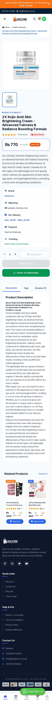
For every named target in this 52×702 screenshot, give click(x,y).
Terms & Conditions (12, 620)
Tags (26, 288)
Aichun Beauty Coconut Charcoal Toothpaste (14, 505)
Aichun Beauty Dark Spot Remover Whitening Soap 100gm (37, 505)
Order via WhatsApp (26, 272)
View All (43, 475)
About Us (8, 581)
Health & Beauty (19, 27)
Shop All (7, 591)
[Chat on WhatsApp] (44, 19)
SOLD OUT (34, 254)
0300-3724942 (8, 11)
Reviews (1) (40, 288)
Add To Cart (37, 523)
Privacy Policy (10, 625)
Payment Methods (12, 630)
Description (11, 288)
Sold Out (15, 523)
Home (6, 27)
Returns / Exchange (12, 615)
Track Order (9, 596)
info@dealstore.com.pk (26, 11)
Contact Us (9, 586)
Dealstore (9, 196)
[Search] (34, 19)
